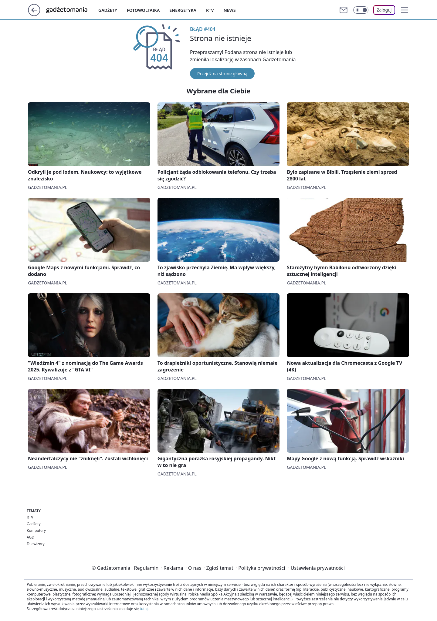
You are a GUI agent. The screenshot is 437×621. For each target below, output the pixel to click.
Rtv (210, 10)
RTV (30, 517)
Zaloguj (384, 10)
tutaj (143, 608)
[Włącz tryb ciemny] (360, 10)
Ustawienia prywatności (316, 568)
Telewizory (36, 543)
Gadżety (107, 10)
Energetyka (182, 10)
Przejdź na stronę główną (222, 73)
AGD (30, 537)
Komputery (36, 530)
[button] (404, 10)
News (230, 10)
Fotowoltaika (143, 10)
